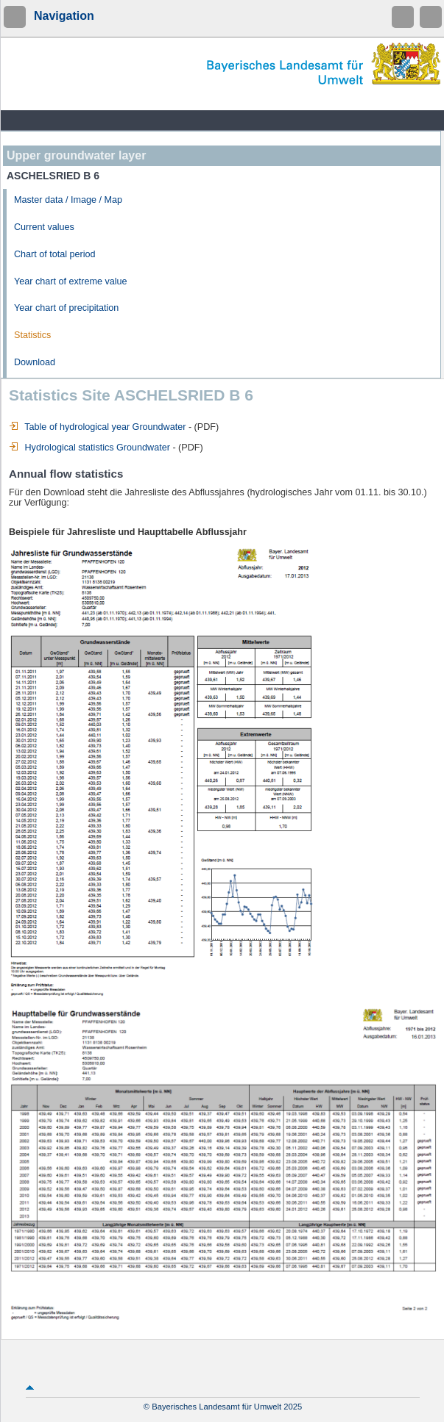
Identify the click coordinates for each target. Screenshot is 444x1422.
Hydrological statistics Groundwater (89, 447)
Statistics (32, 335)
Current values (44, 227)
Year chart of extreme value (70, 281)
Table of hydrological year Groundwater (97, 427)
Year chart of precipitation (66, 308)
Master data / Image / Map (68, 200)
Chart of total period (55, 254)
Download (34, 362)
